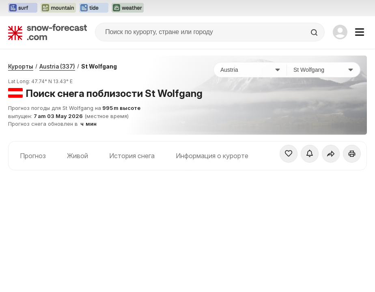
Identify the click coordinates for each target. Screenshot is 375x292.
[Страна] (250, 69)
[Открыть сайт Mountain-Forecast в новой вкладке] (58, 8)
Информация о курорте (212, 156)
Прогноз (33, 156)
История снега (132, 156)
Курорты (20, 66)
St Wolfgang (99, 66)
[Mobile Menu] (359, 32)
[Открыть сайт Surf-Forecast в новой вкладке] (22, 8)
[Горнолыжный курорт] (323, 69)
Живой (77, 156)
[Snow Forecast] (47, 32)
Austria (57, 66)
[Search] (315, 32)
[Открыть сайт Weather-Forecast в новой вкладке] (128, 8)
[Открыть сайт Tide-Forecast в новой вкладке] (93, 8)
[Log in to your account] (340, 32)
